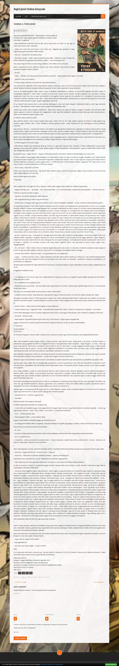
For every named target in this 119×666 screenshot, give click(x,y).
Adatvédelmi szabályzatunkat (55, 664)
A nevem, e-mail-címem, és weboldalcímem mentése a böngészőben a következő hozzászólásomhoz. (41, 624)
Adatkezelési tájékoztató (38, 16)
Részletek (44, 664)
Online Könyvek (33, 577)
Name (16, 614)
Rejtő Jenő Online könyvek (29, 9)
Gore (25, 577)
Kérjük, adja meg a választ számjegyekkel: (25, 628)
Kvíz (26, 16)
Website (79, 614)
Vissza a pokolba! (99, 582)
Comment (16, 593)
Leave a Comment (45, 577)
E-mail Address (49, 614)
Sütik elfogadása (111, 664)
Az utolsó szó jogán (20, 582)
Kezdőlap (18, 16)
